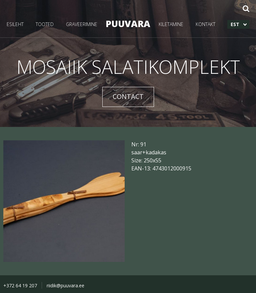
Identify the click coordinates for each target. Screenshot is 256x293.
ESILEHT (15, 24)
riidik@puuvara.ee (65, 285)
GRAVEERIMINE (81, 24)
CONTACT (128, 96)
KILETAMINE (171, 24)
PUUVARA (128, 23)
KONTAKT (205, 24)
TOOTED (45, 24)
